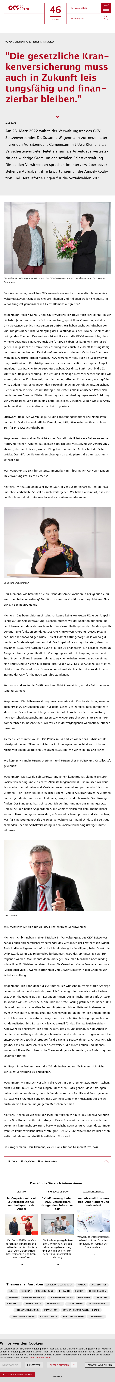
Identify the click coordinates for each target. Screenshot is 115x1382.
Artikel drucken (49, 1161)
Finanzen (13, 1298)
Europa (79, 1291)
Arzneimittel (98, 1285)
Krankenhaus (75, 1304)
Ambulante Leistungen (59, 1285)
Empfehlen (29, 1161)
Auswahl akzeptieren (100, 1365)
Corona (25, 1291)
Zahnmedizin (96, 1317)
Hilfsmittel (13, 1304)
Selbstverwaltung (73, 1317)
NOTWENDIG (11, 1365)
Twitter (14, 1161)
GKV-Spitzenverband (61, 1298)
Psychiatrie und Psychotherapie (81, 1310)
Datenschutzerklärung (39, 1357)
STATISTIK (35, 1365)
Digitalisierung (44, 1291)
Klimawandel (54, 1304)
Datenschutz (57, 1376)
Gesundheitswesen (33, 1298)
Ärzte (12, 1291)
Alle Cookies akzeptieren (17, 1374)
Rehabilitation (48, 1317)
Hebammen (84, 1298)
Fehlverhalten (97, 1291)
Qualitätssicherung (23, 1317)
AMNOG (82, 1285)
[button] (55, 13)
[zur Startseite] (24, 8)
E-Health (64, 1291)
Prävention (50, 1310)
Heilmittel (102, 1298)
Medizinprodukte (98, 1304)
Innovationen (33, 1304)
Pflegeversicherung (27, 1310)
